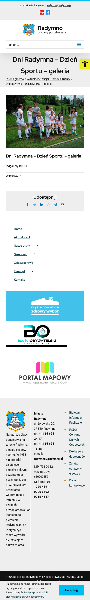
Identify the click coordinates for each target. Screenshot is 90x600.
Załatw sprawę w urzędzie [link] (75, 468)
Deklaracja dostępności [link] (76, 454)
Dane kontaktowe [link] (76, 483)
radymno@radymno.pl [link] (59, 5)
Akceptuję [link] (71, 590)
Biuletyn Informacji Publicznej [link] (76, 417)
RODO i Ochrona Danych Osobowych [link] (76, 437)
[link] (85, 64)
